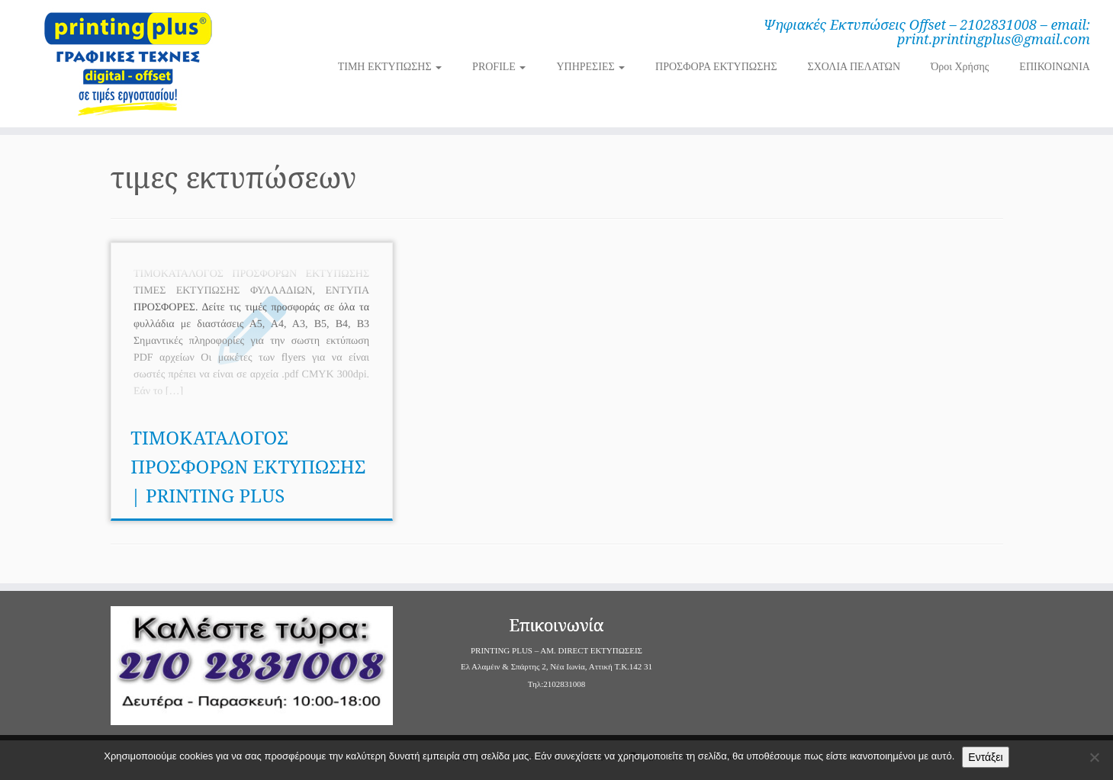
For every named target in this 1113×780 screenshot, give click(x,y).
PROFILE (499, 66)
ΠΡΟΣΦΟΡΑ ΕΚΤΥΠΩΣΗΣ (716, 66)
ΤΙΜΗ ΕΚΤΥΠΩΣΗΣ (390, 66)
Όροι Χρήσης (960, 66)
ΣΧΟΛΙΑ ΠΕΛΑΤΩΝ (854, 66)
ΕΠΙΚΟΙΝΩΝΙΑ (1054, 66)
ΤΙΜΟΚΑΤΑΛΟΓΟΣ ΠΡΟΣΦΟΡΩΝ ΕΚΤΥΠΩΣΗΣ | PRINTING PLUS (247, 466)
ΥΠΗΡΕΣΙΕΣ (590, 66)
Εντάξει (985, 757)
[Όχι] (1094, 757)
